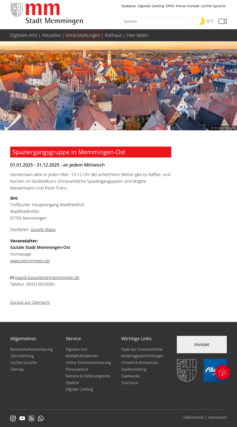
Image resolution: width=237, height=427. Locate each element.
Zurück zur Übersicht (30, 302)
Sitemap (17, 369)
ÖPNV (169, 6)
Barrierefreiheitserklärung (31, 349)
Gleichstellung (22, 355)
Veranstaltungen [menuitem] (82, 35)
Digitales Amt (76, 349)
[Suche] (155, 21)
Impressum (217, 417)
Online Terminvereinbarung (88, 362)
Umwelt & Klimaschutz (139, 362)
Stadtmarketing (133, 369)
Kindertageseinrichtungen (142, 355)
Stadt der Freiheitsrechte (141, 349)
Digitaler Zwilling (151, 6)
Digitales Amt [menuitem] (23, 35)
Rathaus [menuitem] (113, 35)
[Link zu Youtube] (22, 419)
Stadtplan (128, 6)
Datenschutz (194, 417)
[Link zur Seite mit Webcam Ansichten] (222, 21)
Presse (181, 6)
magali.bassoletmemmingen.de (47, 277)
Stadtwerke (130, 376)
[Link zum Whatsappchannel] (41, 419)
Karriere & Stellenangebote (88, 376)
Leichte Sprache (213, 6)
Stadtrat (72, 382)
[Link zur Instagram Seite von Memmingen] (13, 419)
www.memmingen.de (30, 260)
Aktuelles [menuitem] (51, 35)
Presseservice (77, 369)
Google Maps (43, 229)
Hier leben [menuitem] (137, 35)
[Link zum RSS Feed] (31, 419)
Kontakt (193, 6)
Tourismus (129, 382)
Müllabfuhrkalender (82, 355)
